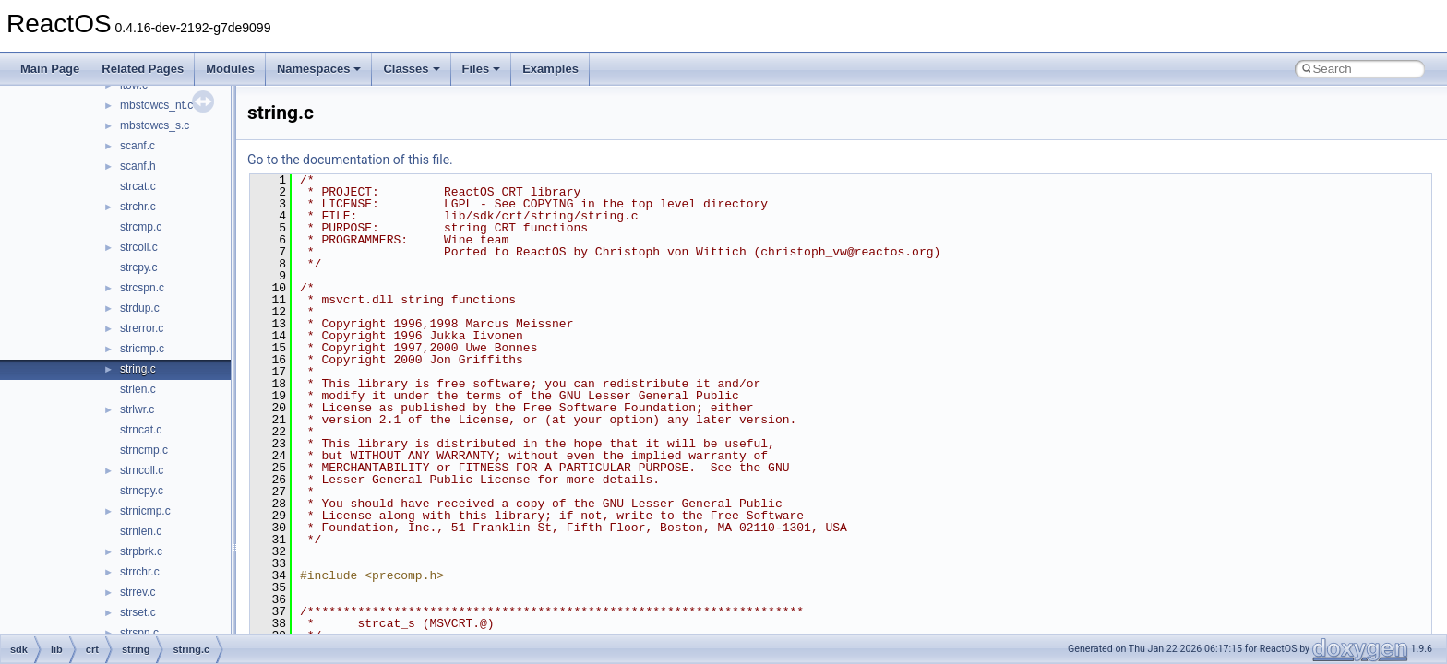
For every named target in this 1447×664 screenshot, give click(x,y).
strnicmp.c (145, 510)
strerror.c (141, 328)
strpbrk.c (141, 551)
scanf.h (138, 166)
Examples (550, 69)
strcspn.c (142, 287)
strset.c (138, 612)
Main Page (49, 69)
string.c (138, 368)
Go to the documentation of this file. (350, 159)
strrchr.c (140, 571)
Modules (230, 69)
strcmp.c (140, 226)
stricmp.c (142, 348)
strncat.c (140, 429)
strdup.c (140, 308)
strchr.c (138, 206)
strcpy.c (138, 267)
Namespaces (319, 69)
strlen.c (138, 389)
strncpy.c (141, 490)
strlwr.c (137, 409)
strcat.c (138, 186)
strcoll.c (139, 247)
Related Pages (143, 69)
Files (481, 69)
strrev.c (137, 592)
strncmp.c (144, 450)
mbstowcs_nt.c (156, 105)
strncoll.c (141, 470)
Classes (411, 69)
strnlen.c (140, 531)
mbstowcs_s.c (154, 125)
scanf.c (137, 145)
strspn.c (139, 632)
